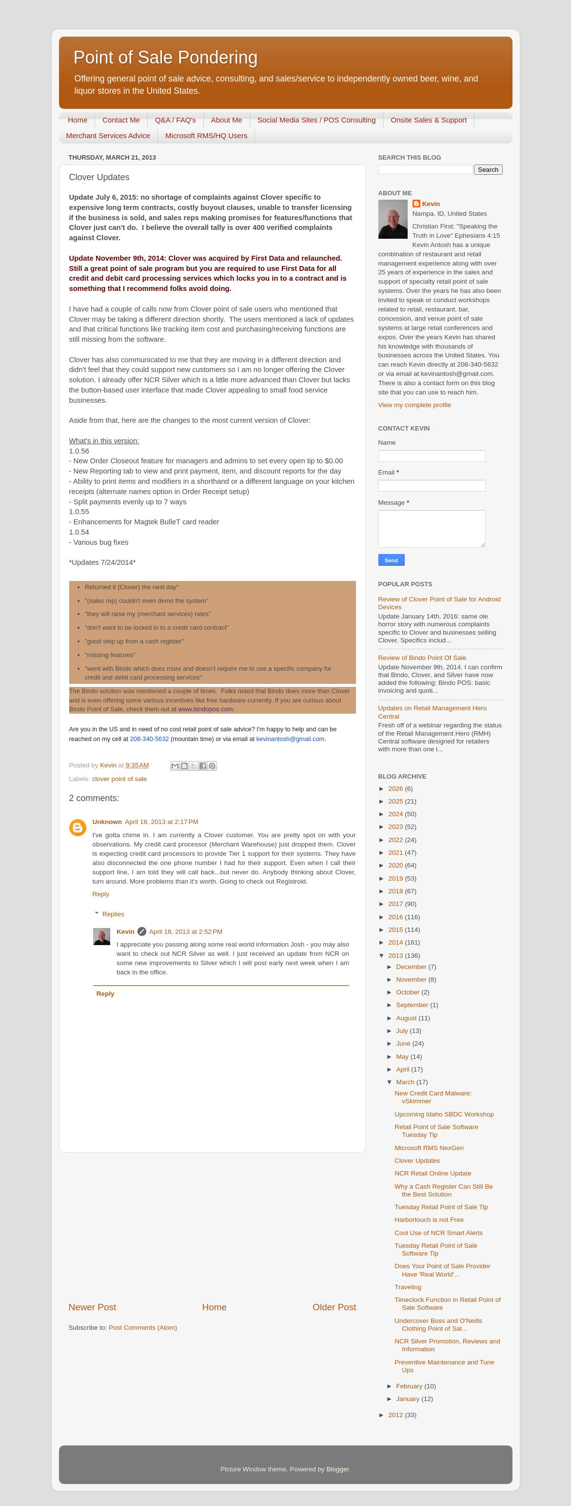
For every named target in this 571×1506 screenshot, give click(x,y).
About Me (226, 120)
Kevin (126, 931)
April (404, 1069)
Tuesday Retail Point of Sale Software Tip (435, 1249)
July (403, 1030)
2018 (396, 891)
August (407, 1018)
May (403, 1056)
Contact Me (121, 120)
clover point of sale (119, 779)
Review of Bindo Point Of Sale (422, 657)
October (409, 992)
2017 (396, 904)
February (410, 1386)
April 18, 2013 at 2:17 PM (161, 821)
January (409, 1399)
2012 (396, 1415)
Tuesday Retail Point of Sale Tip (441, 1207)
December (412, 966)
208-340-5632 (149, 739)
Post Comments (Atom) (143, 1327)
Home (77, 120)
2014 (396, 942)
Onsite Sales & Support (429, 120)
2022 (396, 840)
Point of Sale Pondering (166, 57)
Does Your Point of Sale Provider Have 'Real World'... (442, 1270)
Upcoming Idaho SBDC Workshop (444, 1114)
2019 (396, 878)
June (404, 1043)
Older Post (334, 1307)
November (412, 979)
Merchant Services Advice (108, 135)
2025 (396, 801)
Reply (101, 894)
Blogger (338, 1469)
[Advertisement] (212, 1227)
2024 (396, 814)
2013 (396, 955)
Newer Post (93, 1307)
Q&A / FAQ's (175, 120)
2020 (396, 865)
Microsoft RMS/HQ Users (206, 135)
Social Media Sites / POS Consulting (316, 120)
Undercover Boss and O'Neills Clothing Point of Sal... (438, 1324)
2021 (396, 852)
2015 (396, 929)
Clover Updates (417, 1160)
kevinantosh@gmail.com (290, 739)
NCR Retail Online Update (433, 1173)
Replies (113, 914)
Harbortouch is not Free (429, 1219)
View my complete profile (415, 405)
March (406, 1082)
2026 (396, 788)
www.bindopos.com (205, 709)
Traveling (407, 1287)
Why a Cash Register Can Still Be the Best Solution (443, 1190)
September (413, 1005)
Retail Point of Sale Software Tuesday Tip (436, 1130)
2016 (396, 917)
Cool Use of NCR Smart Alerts (438, 1233)
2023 (396, 826)
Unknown (107, 821)
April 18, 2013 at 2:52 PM (185, 931)
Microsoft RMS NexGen (429, 1148)
